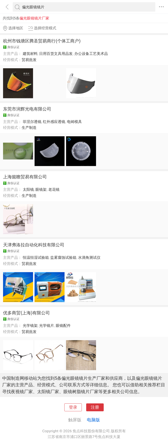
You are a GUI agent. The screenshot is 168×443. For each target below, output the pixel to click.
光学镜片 (46, 325)
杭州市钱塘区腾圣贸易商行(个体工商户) (41, 41)
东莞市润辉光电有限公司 (27, 109)
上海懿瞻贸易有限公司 (25, 176)
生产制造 (29, 127)
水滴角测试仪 (89, 257)
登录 (73, 407)
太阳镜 (28, 189)
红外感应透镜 (54, 121)
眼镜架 (41, 189)
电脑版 (93, 419)
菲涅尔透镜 (32, 121)
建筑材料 (30, 53)
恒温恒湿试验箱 (36, 257)
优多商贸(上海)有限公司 (26, 312)
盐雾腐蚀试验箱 (63, 257)
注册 (95, 407)
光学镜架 (30, 325)
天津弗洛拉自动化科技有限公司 (33, 244)
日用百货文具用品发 (56, 53)
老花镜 (54, 189)
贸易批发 (29, 60)
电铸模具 (74, 121)
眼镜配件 (63, 325)
